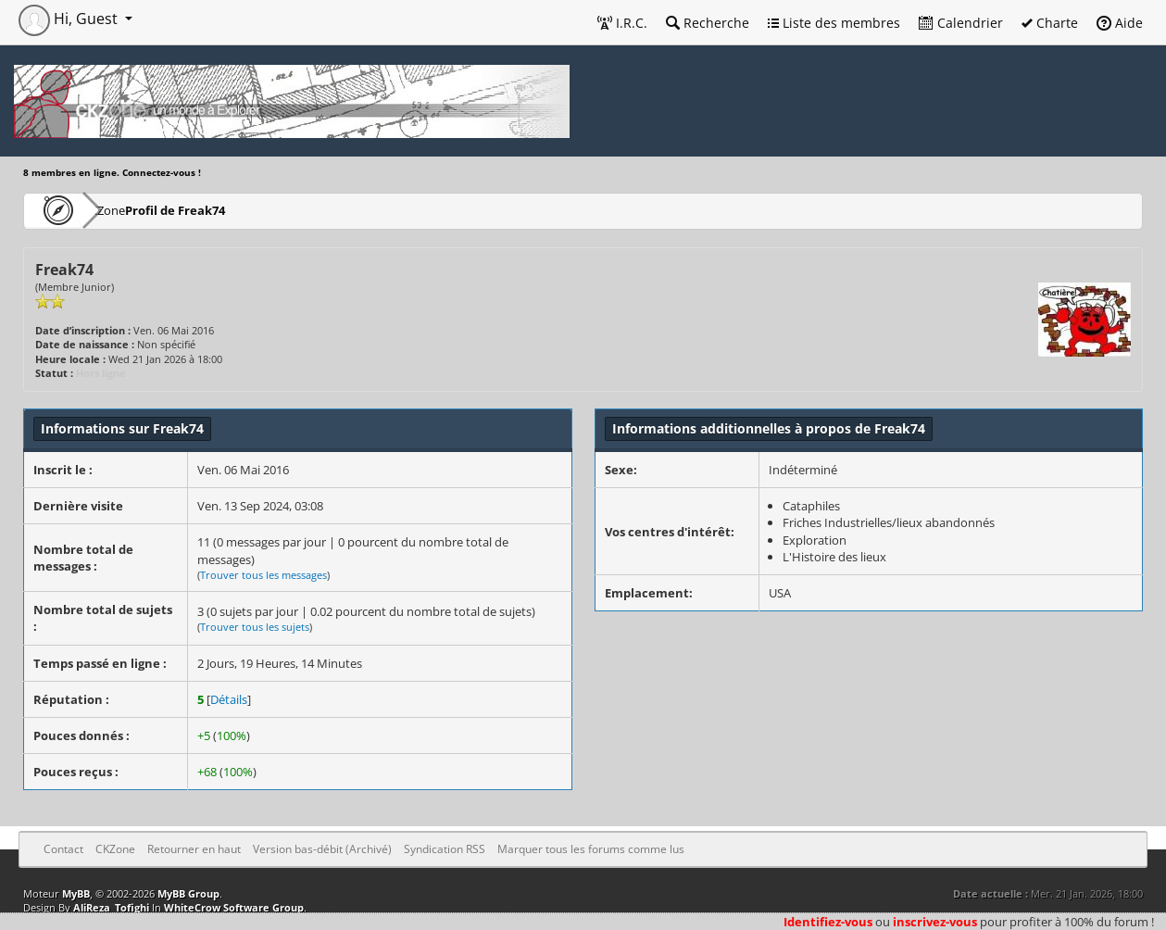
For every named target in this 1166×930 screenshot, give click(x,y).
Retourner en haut (194, 849)
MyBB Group (188, 893)
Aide (1120, 22)
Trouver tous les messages (263, 575)
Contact (63, 849)
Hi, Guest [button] (70, 18)
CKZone (130, 210)
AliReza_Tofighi (111, 907)
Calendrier (961, 22)
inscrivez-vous (935, 921)
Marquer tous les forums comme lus (590, 849)
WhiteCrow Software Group (234, 907)
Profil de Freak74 (230, 210)
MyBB (76, 893)
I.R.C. (622, 22)
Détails (228, 699)
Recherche (707, 22)
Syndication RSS (444, 849)
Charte (1050, 22)
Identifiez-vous (828, 921)
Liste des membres (834, 22)
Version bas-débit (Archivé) (322, 849)
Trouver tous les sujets (254, 627)
